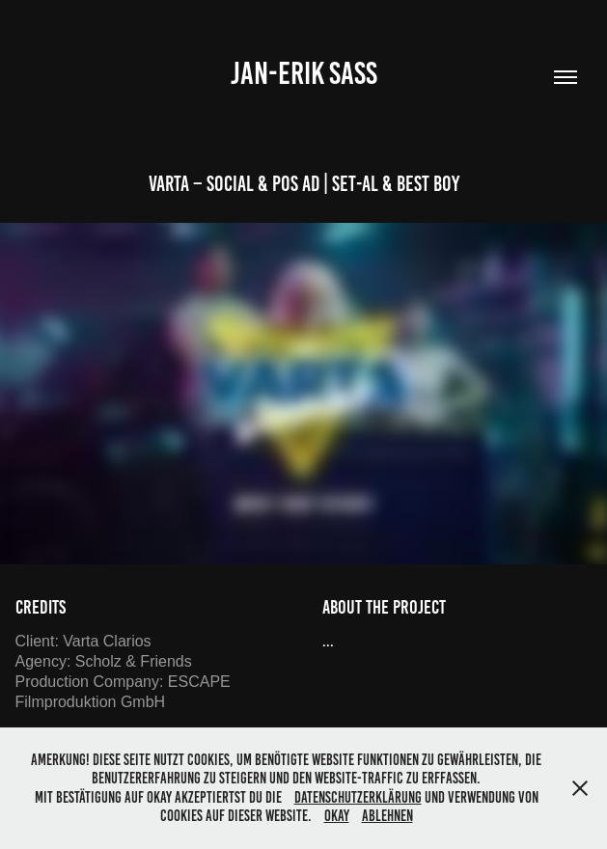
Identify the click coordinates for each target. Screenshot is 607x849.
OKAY (336, 816)
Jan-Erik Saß (304, 73)
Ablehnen (387, 816)
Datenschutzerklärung (358, 797)
